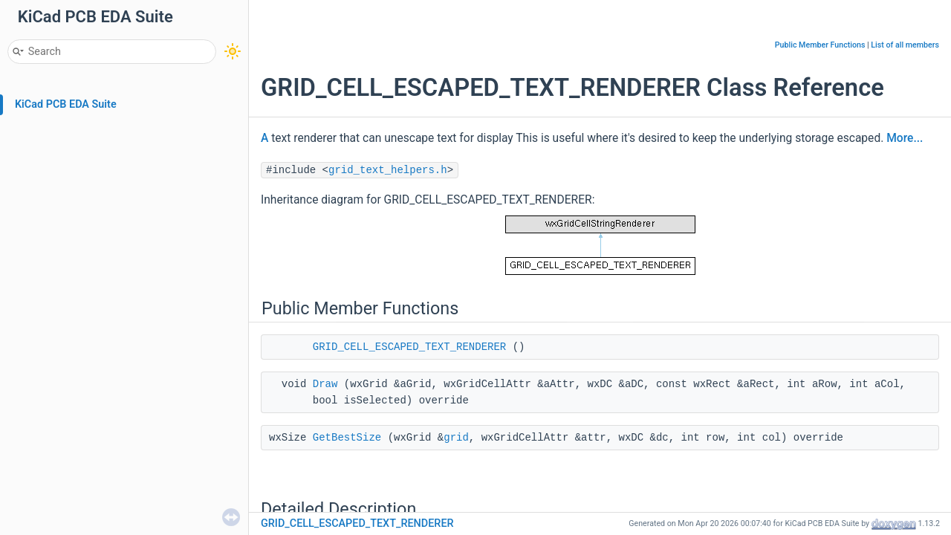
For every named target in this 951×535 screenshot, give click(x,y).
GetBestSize (347, 438)
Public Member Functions (820, 45)
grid (456, 438)
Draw (325, 384)
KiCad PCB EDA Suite (66, 104)
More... (904, 138)
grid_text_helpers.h (387, 170)
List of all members (905, 45)
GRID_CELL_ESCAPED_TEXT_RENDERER (409, 347)
